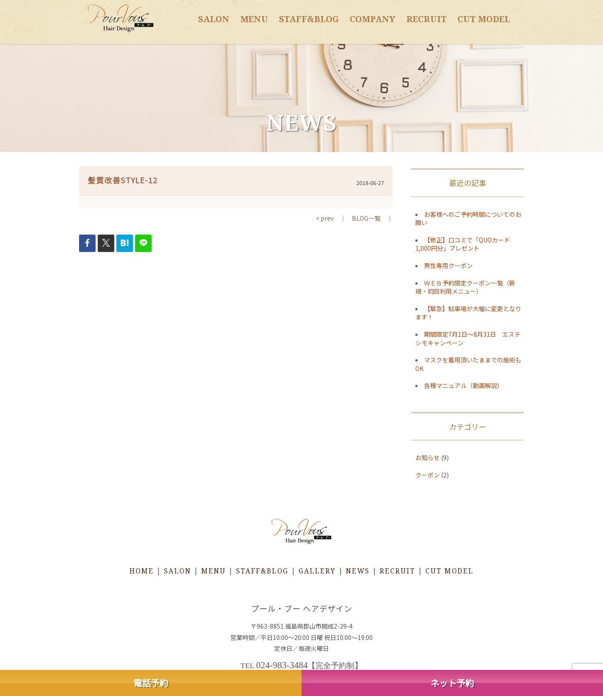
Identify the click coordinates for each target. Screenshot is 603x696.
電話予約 (150, 682)
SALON (213, 19)
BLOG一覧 (366, 218)
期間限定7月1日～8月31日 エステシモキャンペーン (467, 338)
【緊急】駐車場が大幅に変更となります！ (468, 312)
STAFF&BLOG (309, 19)
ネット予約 (452, 682)
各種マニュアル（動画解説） (463, 385)
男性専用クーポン (448, 265)
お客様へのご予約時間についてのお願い (468, 218)
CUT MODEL (483, 19)
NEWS (358, 571)
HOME (141, 571)
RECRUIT (426, 19)
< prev (325, 218)
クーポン (427, 475)
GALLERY (317, 571)
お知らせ (427, 457)
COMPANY (372, 19)
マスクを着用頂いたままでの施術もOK (468, 364)
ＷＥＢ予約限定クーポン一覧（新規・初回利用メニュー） (465, 287)
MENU (254, 19)
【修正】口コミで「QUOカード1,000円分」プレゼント (462, 244)
